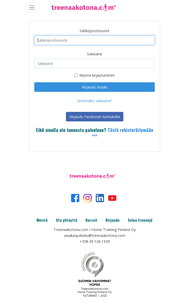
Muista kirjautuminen (97, 75)
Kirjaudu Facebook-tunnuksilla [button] (94, 116)
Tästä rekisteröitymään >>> (122, 133)
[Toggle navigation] (32, 7)
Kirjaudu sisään (94, 87)
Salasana (94, 53)
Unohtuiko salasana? (94, 100)
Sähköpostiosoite (94, 30)
